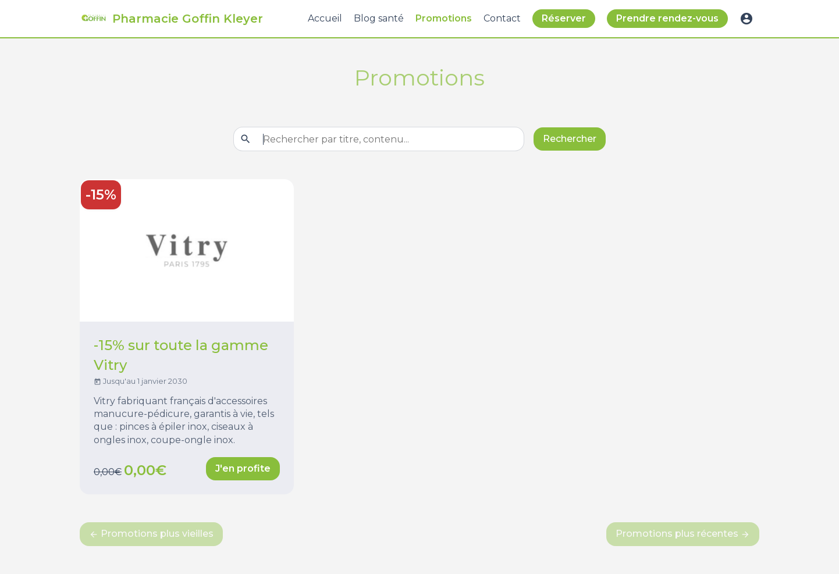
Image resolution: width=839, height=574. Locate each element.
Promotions (443, 18)
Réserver (564, 18)
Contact (502, 18)
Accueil (325, 18)
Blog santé (379, 18)
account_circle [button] (746, 19)
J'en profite (243, 468)
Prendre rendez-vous (667, 18)
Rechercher (569, 138)
